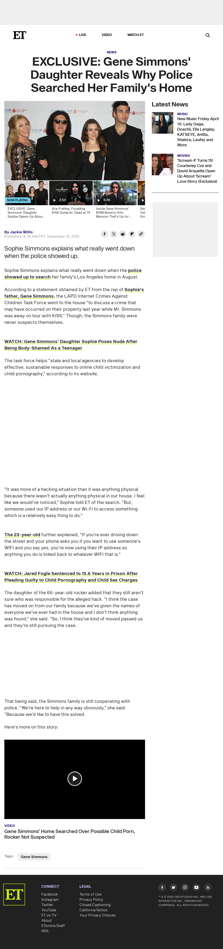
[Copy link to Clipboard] (141, 234)
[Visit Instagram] (185, 888)
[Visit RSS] (208, 888)
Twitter (47, 905)
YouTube (48, 910)
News (112, 52)
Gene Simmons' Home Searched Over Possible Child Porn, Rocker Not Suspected (69, 834)
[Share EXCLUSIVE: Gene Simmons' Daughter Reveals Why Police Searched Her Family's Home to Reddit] (123, 234)
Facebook (49, 894)
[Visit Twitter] (173, 888)
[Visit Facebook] (162, 888)
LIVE (82, 35)
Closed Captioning (95, 905)
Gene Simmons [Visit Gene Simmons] (34, 857)
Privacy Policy (91, 899)
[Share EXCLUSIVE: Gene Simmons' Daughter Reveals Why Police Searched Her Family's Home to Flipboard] (132, 234)
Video (107, 35)
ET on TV (48, 915)
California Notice (93, 910)
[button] (75, 778)
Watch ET (135, 35)
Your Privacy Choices (97, 915)
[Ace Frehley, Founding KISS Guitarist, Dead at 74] (71, 201)
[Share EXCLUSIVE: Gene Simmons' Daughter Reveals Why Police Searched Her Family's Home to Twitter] (114, 234)
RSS (45, 931)
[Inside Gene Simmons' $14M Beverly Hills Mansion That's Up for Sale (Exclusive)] (115, 201)
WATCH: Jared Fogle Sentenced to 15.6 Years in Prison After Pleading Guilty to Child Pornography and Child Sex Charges (71, 577)
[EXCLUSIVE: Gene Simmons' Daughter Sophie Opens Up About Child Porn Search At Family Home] (26, 201)
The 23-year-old (22, 535)
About (46, 920)
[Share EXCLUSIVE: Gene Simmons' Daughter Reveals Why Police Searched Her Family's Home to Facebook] (104, 234)
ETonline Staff (53, 926)
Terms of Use (90, 894)
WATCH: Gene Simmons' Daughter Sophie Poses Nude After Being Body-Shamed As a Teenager (70, 345)
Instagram (49, 899)
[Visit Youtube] (196, 888)
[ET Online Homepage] (19, 35)
